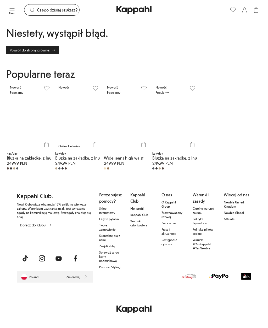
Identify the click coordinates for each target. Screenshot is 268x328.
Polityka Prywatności (201, 221)
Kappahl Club (139, 214)
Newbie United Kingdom (234, 204)
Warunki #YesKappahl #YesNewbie (202, 244)
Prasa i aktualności (168, 231)
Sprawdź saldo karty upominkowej (109, 256)
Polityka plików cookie (203, 231)
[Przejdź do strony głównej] (134, 10)
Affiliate (229, 219)
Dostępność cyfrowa (169, 242)
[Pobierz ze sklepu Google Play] (67, 241)
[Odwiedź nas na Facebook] (75, 258)
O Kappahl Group (168, 204)
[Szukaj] (58, 9)
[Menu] (12, 10)
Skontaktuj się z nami (109, 238)
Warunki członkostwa (138, 223)
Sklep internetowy (107, 210)
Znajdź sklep (107, 246)
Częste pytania (109, 219)
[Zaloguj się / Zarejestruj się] (244, 10)
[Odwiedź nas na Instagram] (42, 258)
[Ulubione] (233, 10)
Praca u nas (168, 223)
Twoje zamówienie (107, 227)
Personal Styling (109, 267)
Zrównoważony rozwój (171, 215)
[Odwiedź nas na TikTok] (25, 258)
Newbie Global (234, 212)
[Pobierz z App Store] (32, 241)
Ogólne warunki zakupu (203, 210)
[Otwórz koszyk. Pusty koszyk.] (256, 10)
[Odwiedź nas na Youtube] (58, 258)
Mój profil (137, 208)
